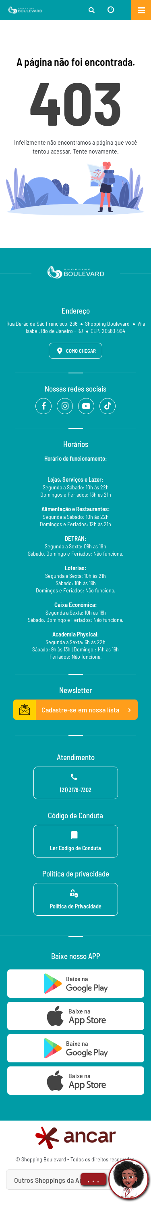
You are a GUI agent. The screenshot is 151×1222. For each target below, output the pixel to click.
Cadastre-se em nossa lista (75, 710)
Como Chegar (74, 350)
